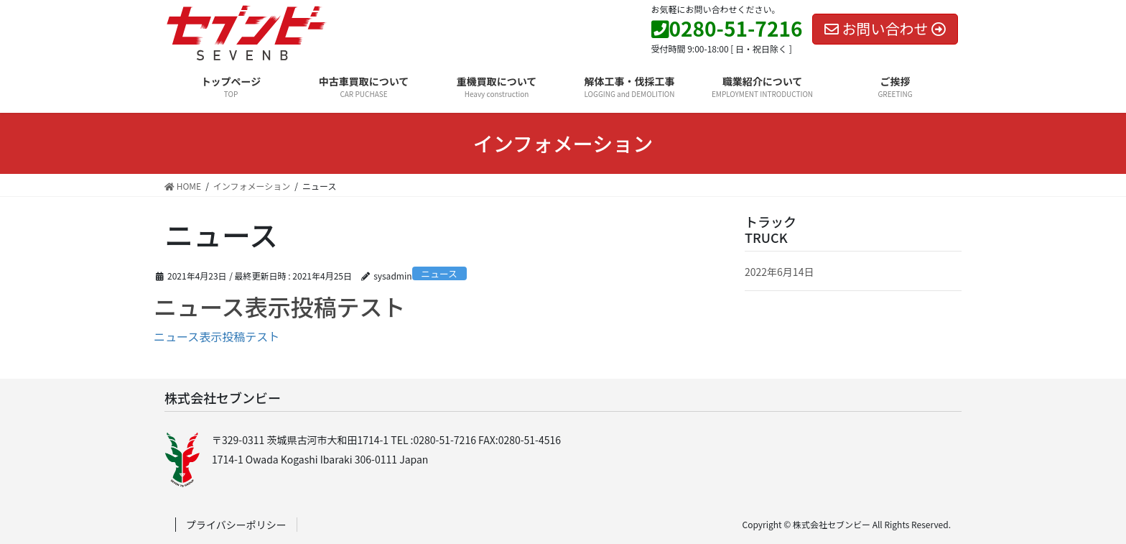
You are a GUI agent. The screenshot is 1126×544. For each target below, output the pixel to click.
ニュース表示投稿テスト (279, 306)
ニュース (439, 273)
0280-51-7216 (727, 28)
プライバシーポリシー (236, 524)
